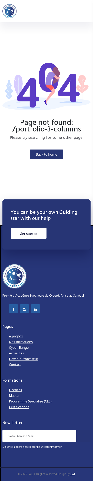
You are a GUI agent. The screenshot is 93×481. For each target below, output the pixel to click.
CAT (72, 474)
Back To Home (46, 154)
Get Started (28, 233)
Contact (15, 364)
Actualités (16, 353)
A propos (16, 336)
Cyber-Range (19, 347)
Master (14, 395)
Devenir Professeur (23, 359)
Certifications (19, 407)
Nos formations (21, 342)
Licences (15, 390)
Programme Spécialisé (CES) (30, 401)
